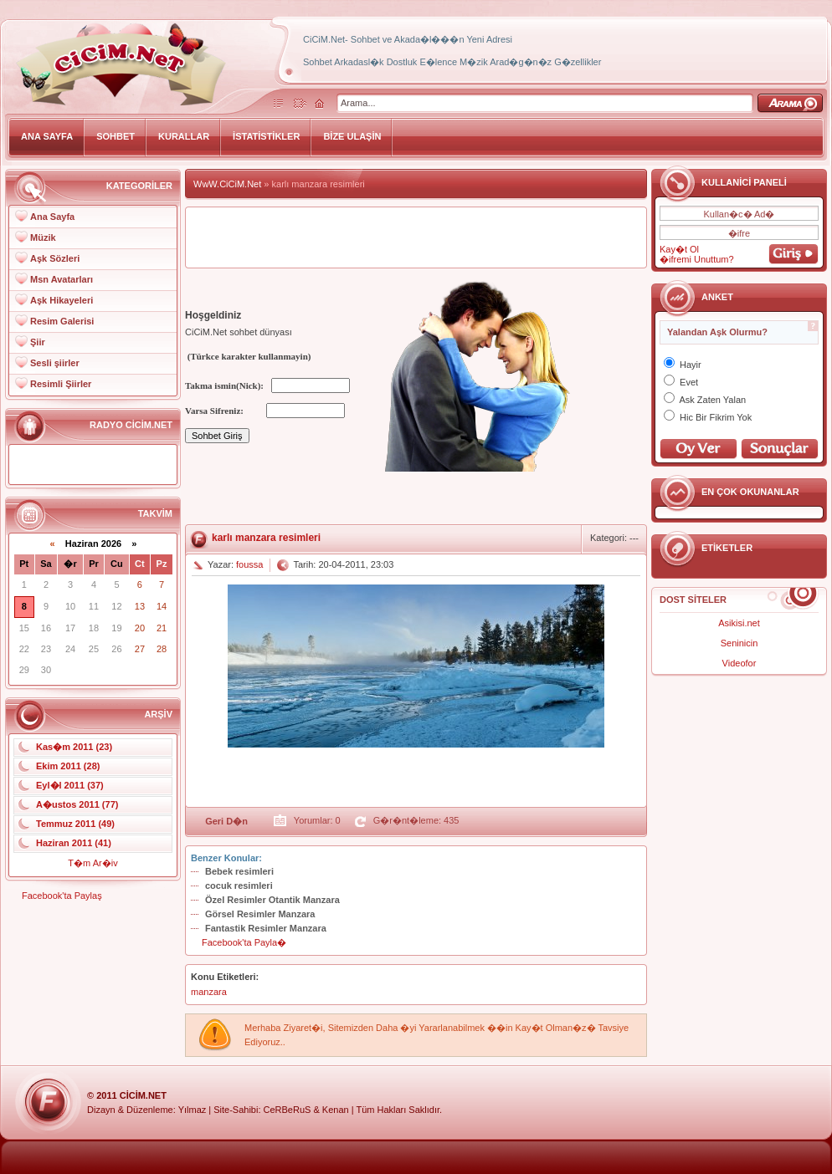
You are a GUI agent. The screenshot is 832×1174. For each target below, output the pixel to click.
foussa (249, 564)
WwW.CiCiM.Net (227, 184)
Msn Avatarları (61, 279)
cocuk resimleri (239, 885)
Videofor (739, 663)
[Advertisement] (416, 237)
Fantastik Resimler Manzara (265, 928)
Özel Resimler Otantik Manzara (272, 900)
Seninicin (739, 643)
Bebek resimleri (239, 871)
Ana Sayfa (52, 217)
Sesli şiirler (55, 363)
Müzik (43, 237)
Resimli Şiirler (60, 384)
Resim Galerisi (62, 321)
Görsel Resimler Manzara (260, 914)
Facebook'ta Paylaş (62, 896)
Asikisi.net (739, 623)
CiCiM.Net (143, 1095)
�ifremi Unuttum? (697, 259)
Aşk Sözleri (55, 258)
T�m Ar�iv (92, 863)
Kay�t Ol (679, 249)
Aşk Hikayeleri (61, 300)
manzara (209, 992)
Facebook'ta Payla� (244, 942)
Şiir (37, 342)
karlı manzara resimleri (266, 538)
